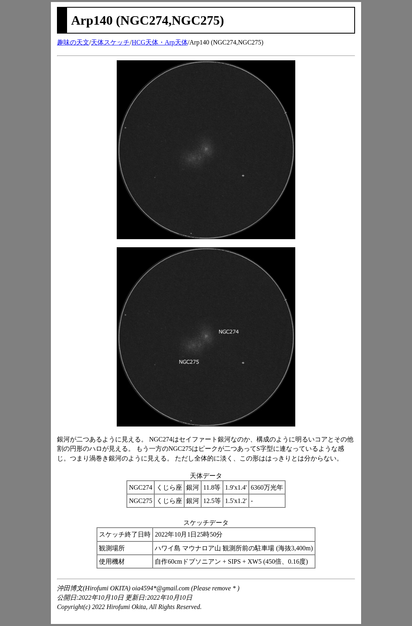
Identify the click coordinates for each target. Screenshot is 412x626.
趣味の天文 (73, 42)
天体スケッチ (110, 42)
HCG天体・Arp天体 (160, 42)
